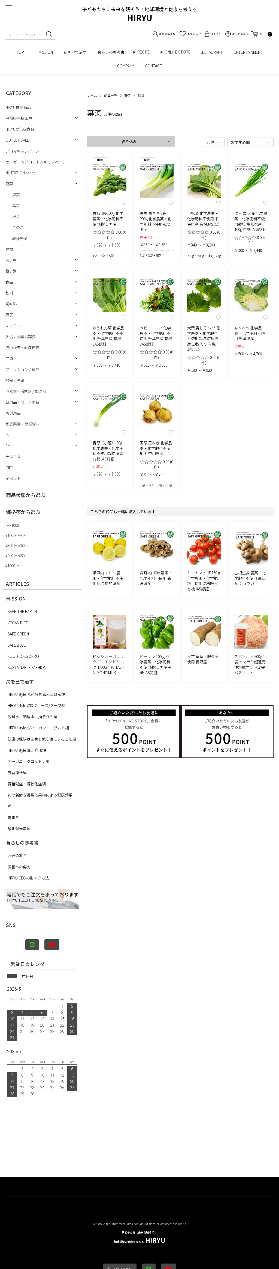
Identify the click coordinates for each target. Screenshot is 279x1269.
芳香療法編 (17, 772)
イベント (13, 478)
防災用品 (13, 413)
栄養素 (13, 817)
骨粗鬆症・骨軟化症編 (27, 783)
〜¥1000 (12, 525)
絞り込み (129, 141)
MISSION (46, 52)
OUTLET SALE (17, 140)
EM (7, 445)
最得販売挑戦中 (18, 118)
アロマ (11, 358)
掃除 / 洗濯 (14, 380)
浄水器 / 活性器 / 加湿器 (25, 391)
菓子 (9, 314)
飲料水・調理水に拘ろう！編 (32, 716)
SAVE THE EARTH (22, 611)
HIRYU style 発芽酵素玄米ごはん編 (36, 694)
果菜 (16, 194)
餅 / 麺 (10, 271)
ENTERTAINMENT (248, 52)
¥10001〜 (13, 565)
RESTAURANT (211, 52)
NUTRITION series (20, 173)
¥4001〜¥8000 (16, 555)
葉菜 (16, 205)
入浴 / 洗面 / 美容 (20, 336)
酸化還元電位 (19, 828)
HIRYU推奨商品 (18, 107)
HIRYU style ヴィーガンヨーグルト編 (38, 727)
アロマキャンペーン (22, 151)
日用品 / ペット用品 (22, 402)
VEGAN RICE (18, 622)
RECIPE (145, 52)
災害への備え (19, 866)
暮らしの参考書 (113, 52)
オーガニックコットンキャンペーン (35, 162)
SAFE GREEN (18, 634)
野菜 (9, 183)
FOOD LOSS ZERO (23, 656)
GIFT (9, 467)
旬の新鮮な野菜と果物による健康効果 (40, 795)
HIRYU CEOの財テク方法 (28, 878)
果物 (9, 249)
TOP (22, 52)
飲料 (9, 293)
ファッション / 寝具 (22, 369)
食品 (9, 282)
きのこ (18, 227)
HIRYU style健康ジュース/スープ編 (36, 705)
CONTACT (153, 66)
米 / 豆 (10, 260)
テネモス (13, 456)
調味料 (11, 304)
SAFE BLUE (17, 645)
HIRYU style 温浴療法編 (27, 750)
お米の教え (17, 855)
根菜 (16, 216)
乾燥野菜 (20, 238)
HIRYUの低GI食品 (19, 129)
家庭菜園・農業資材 (22, 424)
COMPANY (125, 66)
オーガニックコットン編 (29, 761)
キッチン (13, 325)
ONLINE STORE (179, 52)
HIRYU (139, 1237)
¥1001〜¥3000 (16, 535)
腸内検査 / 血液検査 (22, 347)
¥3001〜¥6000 (16, 545)
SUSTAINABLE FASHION (27, 667)
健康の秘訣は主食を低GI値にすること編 (42, 739)
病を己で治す (75, 52)
